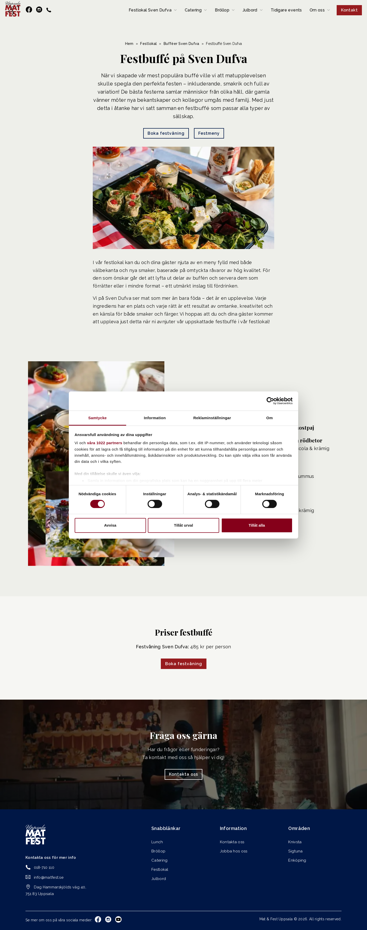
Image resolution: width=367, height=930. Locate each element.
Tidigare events (286, 10)
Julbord (250, 10)
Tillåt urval (183, 525)
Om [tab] (269, 418)
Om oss (317, 10)
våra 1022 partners (104, 443)
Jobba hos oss (233, 851)
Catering (193, 10)
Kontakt (349, 10)
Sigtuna (295, 851)
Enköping (297, 860)
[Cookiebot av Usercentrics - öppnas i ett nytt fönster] (270, 401)
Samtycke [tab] (97, 418)
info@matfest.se (49, 877)
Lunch (157, 842)
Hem (129, 44)
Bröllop (222, 10)
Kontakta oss (183, 774)
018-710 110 (44, 867)
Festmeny (209, 133)
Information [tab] (155, 418)
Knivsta (295, 842)
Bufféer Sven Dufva (181, 44)
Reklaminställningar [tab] (212, 418)
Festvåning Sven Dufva (162, 646)
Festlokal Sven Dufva (150, 10)
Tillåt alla (257, 525)
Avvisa (110, 525)
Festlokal (148, 44)
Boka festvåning (166, 133)
